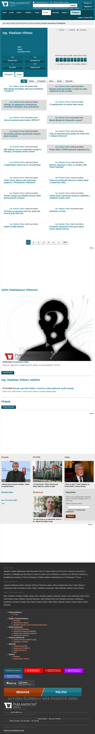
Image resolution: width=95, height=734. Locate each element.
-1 (65, 60)
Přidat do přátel (8, 407)
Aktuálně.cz (7, 571)
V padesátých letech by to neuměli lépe (22, 165)
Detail (19, 74)
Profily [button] (46, 12)
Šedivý (39, 602)
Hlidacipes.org (18, 574)
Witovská (63, 588)
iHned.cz (37, 574)
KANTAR (45, 8)
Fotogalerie (41, 81)
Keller (82, 596)
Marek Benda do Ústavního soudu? (66, 120)
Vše (24, 81)
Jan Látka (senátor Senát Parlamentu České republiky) (22, 23)
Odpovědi (68, 81)
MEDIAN (51, 8)
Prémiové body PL (20, 650)
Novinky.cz (18, 577)
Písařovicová (8, 588)
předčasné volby (16, 362)
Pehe (53, 599)
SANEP (71, 8)
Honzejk (42, 596)
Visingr (74, 602)
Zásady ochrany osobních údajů (25, 640)
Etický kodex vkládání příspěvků (25, 633)
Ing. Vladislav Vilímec (17, 86)
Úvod (4, 12)
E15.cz (65, 571)
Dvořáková (11, 596)
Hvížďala (49, 596)
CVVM (35, 8)
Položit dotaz (12, 61)
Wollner (79, 602)
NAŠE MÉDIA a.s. (17, 712)
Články (31, 81)
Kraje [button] (37, 12)
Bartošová (15, 585)
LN (70, 574)
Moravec (81, 585)
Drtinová (35, 585)
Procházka (21, 588)
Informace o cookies (21, 642)
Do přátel (12, 67)
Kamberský (75, 596)
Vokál (57, 588)
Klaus (87, 596)
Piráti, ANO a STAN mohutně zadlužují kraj (69, 150)
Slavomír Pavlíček (55, 719)
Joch (69, 596)
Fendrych (19, 596)
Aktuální (60, 30)
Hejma (50, 585)
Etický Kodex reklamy (21, 659)
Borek (22, 585)
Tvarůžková (41, 588)
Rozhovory (38, 492)
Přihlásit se (88, 3)
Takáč (34, 588)
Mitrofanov (36, 599)
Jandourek (56, 596)
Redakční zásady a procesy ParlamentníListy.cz (30, 625)
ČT (44, 571)
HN (25, 574)
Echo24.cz (72, 571)
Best (5, 596)
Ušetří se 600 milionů (14, 227)
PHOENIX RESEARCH (62, 8)
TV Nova (78, 577)
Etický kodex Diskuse (21, 635)
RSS (15, 652)
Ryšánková (7, 602)
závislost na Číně (57, 211)
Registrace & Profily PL (22, 648)
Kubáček (22, 599)
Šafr (28, 602)
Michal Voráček (15, 721)
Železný (81, 588)
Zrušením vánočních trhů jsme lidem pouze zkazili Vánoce (66, 228)
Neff (42, 599)
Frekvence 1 (8, 574)
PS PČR (36, 457)
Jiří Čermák (35, 721)
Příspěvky (9, 74)
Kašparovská (63, 585)
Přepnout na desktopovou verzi (14, 730)
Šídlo (50, 602)
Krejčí (16, 599)
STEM (77, 8)
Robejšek (63, 599)
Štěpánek (62, 602)
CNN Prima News (32, 571)
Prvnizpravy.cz (33, 577)
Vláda (67, 457)
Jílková (55, 585)
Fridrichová (42, 585)
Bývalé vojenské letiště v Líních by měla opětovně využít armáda (68, 90)
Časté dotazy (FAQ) (20, 646)
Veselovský (50, 588)
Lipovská (29, 599)
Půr (57, 599)
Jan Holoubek (25, 721)
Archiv (11, 12)
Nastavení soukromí (13, 670)
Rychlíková (79, 599)
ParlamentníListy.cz (41, 2)
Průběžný (70, 30)
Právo (25, 577)
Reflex (41, 577)
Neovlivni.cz (83, 574)
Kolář (5, 599)
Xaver (75, 588)
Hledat (73, 5)
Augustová (7, 585)
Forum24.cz (81, 571)
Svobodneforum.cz (57, 577)
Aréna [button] (19, 12)
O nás (16, 614)
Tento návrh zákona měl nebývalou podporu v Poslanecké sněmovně (20, 181)
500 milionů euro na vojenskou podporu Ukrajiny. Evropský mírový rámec (22, 150)
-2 (61, 60)
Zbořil (85, 602)
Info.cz (49, 574)
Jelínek (63, 596)
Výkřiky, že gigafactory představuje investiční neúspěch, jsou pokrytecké (21, 106)
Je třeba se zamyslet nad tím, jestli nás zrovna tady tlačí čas (22, 212)
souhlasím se (75, 511)
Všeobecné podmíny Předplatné (25, 631)
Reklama (17, 656)
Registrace (88, 7)
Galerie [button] (65, 12)
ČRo (40, 571)
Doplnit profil (35, 67)
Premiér (5, 457)
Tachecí (28, 588)
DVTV (60, 571)
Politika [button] (28, 12)
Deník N (54, 571)
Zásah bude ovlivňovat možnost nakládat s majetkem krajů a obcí (69, 197)
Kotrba (10, 599)
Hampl (31, 596)
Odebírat (71, 516)
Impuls (43, 574)
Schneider (15, 602)
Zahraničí (55, 12)
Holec (36, 596)
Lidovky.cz (64, 574)
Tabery (68, 602)
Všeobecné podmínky (21, 629)
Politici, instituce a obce (59, 2)
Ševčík (45, 602)
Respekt (47, 577)
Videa (51, 81)
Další (65, 242)
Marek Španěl (42, 719)
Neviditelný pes (9, 577)
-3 (57, 60)
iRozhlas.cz (56, 574)
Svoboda (23, 602)
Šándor (33, 602)
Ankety (59, 81)
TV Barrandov (69, 577)
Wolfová (69, 588)
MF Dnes (75, 574)
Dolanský (28, 585)
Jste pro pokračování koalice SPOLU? (22, 120)
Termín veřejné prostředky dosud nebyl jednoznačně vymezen (22, 197)
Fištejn (26, 596)
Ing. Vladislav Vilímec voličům (20, 379)
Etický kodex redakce (21, 623)
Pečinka (47, 599)
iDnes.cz (30, 574)
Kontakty (17, 621)
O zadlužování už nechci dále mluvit (66, 104)
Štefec (55, 602)
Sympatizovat (35, 61)
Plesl (15, 588)
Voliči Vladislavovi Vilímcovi (19, 289)
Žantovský (7, 605)
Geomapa (81, 30)
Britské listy (21, 571)
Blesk (14, 571)
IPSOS (40, 8)
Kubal (76, 585)
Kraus (70, 585)
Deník (48, 571)
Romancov (70, 599)
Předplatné (75, 12)
